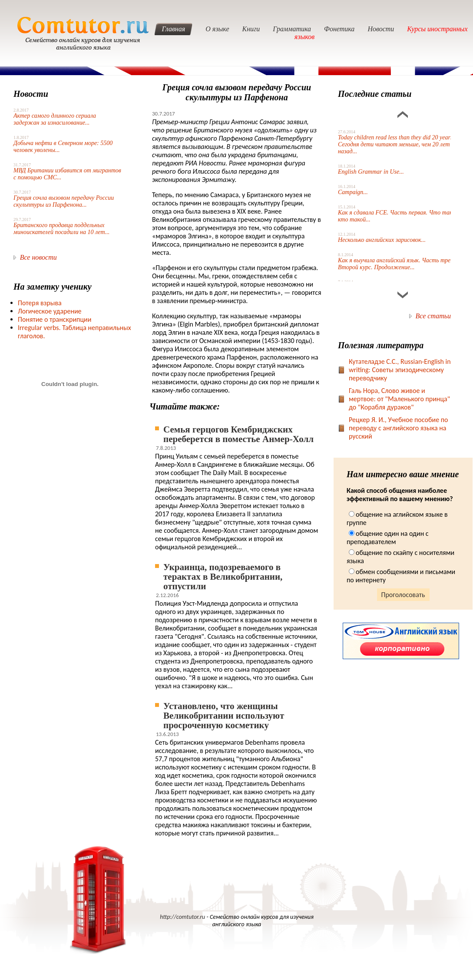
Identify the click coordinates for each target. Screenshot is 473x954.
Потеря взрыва (40, 303)
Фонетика (339, 29)
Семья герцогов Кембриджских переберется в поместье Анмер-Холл (238, 434)
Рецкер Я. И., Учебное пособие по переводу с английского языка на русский (398, 428)
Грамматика (292, 29)
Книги (251, 29)
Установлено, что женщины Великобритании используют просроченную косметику (223, 715)
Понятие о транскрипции (54, 319)
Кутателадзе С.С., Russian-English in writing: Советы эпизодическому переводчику (400, 369)
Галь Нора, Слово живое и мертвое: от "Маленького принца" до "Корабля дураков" (399, 398)
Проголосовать (403, 595)
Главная (173, 29)
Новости (380, 29)
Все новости (38, 257)
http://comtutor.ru (182, 917)
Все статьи (433, 316)
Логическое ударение (50, 311)
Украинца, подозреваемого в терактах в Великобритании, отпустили (222, 576)
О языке (217, 29)
